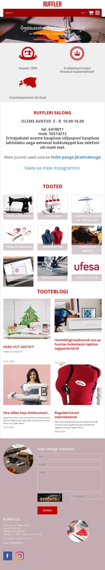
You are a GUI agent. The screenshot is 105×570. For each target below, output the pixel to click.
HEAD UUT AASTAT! (18, 346)
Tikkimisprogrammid (19, 278)
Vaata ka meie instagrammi (51, 168)
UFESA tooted (87, 278)
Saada (47, 510)
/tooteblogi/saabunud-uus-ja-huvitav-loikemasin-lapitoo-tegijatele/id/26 (78, 344)
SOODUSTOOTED (53, 278)
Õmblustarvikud (19, 247)
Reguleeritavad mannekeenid (67, 414)
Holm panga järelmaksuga (76, 157)
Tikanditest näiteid (87, 249)
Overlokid (53, 216)
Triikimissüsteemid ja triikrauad (87, 218)
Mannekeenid (53, 247)
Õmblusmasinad (19, 216)
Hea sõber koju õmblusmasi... (26, 412)
